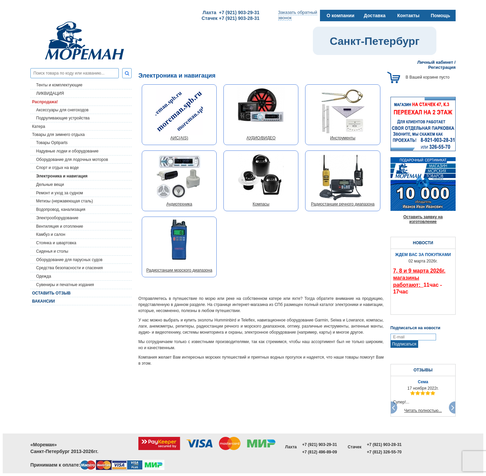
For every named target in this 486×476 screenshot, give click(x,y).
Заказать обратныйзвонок (297, 15)
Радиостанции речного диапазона (342, 204)
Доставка (374, 15)
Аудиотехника (179, 204)
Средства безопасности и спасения (69, 267)
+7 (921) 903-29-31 (319, 444)
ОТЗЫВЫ (422, 370)
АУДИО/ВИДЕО (260, 138)
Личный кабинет (435, 62)
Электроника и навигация (61, 176)
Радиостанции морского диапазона (179, 270)
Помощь (440, 15)
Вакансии (43, 301)
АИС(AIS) (179, 138)
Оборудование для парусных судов (69, 259)
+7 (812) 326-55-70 (384, 452)
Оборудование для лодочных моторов (72, 159)
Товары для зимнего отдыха (58, 134)
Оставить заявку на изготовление (423, 219)
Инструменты (342, 138)
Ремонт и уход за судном (59, 193)
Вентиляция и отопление (59, 226)
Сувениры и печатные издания (65, 284)
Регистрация (442, 67)
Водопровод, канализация (60, 209)
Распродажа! (45, 102)
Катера (38, 126)
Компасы (260, 204)
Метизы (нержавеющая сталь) (64, 201)
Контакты (408, 15)
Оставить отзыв (51, 293)
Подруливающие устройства (62, 118)
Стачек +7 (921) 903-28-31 (230, 18)
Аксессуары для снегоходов (62, 110)
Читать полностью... (423, 410)
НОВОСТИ (423, 243)
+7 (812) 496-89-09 (319, 452)
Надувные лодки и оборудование (67, 151)
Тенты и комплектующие (59, 85)
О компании (340, 15)
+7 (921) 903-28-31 (384, 444)
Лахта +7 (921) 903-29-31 (230, 12)
